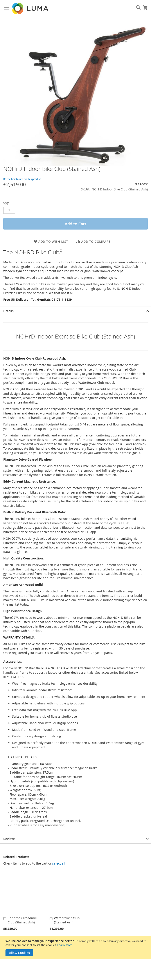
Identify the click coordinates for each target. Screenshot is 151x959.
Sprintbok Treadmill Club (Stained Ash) (22, 920)
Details (8, 311)
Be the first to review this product (22, 179)
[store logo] (30, 8)
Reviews (9, 839)
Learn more (64, 945)
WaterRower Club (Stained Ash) (67, 920)
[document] (76, 947)
